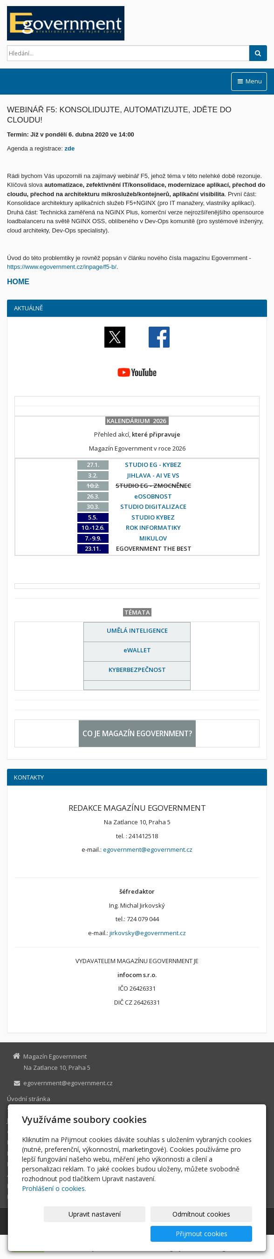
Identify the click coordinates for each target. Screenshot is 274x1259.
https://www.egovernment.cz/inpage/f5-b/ (61, 266)
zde (70, 148)
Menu (249, 81)
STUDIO (17, 1109)
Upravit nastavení (64, 1233)
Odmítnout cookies (140, 1233)
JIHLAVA (17, 1120)
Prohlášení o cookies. (54, 1208)
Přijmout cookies (216, 1233)
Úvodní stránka (28, 1099)
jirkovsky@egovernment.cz (148, 933)
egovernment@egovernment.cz (147, 849)
